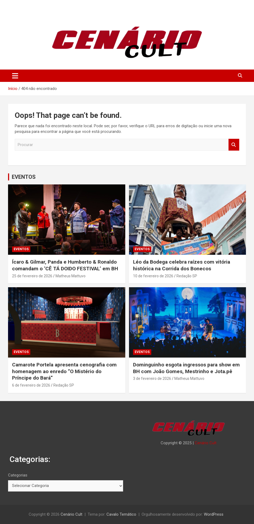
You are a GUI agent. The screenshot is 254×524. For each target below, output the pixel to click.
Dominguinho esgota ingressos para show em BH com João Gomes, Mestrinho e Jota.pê (186, 368)
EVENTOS (24, 177)
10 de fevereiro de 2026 (153, 276)
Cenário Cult (205, 443)
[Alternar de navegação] (15, 76)
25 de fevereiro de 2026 (32, 276)
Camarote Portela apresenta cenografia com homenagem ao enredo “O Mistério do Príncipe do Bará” (64, 371)
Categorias (17, 475)
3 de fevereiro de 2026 (152, 378)
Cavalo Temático (121, 514)
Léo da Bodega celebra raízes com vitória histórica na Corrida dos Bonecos (181, 265)
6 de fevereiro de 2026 (31, 385)
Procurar (234, 145)
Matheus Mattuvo (71, 276)
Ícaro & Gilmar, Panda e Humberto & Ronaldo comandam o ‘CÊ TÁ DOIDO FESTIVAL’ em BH (65, 265)
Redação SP (186, 276)
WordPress (213, 514)
